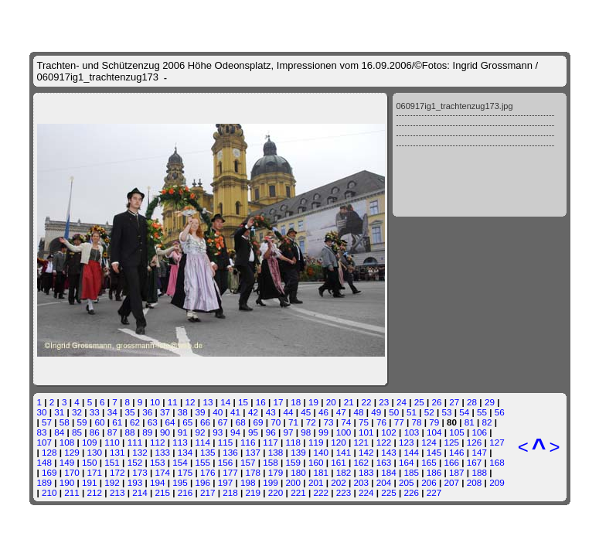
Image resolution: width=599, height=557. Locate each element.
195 (180, 482)
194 (157, 482)
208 (474, 482)
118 (293, 442)
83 (42, 432)
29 (490, 402)
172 (117, 472)
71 (293, 422)
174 (162, 472)
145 (434, 452)
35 (129, 412)
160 (316, 462)
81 (470, 422)
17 (279, 402)
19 (313, 402)
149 (67, 462)
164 (406, 462)
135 (208, 452)
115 (225, 442)
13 (208, 402)
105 (457, 432)
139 (298, 452)
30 (42, 412)
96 (271, 432)
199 (270, 482)
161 (338, 462)
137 (253, 452)
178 (253, 472)
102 (388, 432)
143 (388, 452)
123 (406, 442)
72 (311, 422)
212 (95, 492)
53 (446, 412)
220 (276, 492)
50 (394, 412)
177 (230, 472)
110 (112, 442)
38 (183, 412)
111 (135, 442)
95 (253, 432)
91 (183, 432)
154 (180, 462)
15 (243, 402)
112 (157, 442)
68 (241, 422)
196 (202, 482)
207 (452, 482)
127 (497, 442)
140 (320, 452)
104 (434, 432)
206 (429, 482)
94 (235, 432)
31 (59, 412)
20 (331, 402)
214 (140, 492)
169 (49, 472)
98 (306, 432)
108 (67, 442)
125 (452, 442)
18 (296, 402)
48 (359, 412)
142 (366, 452)
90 (165, 432)
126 (474, 442)
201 (316, 482)
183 (366, 472)
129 (72, 452)
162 (361, 462)
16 (261, 402)
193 (135, 482)
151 (112, 462)
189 (45, 482)
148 (45, 462)
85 (77, 432)
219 (253, 492)
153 (157, 462)
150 (89, 462)
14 (225, 402)
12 (190, 402)
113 (180, 442)
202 (338, 482)
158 (270, 462)
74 (346, 422)
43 (271, 412)
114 (202, 442)
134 (185, 452)
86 (95, 432)
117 (270, 442)
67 (223, 422)
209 (497, 482)
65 (187, 422)
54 (464, 412)
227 (434, 492)
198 (248, 482)
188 (479, 472)
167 (474, 462)
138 (276, 452)
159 (293, 462)
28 (472, 402)
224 (366, 492)
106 (479, 432)
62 (135, 422)
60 (99, 422)
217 (208, 492)
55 (482, 412)
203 (361, 482)
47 (341, 412)
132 (140, 452)
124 (429, 442)
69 (258, 422)
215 (162, 492)
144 (412, 452)
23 (384, 402)
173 (140, 472)
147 (479, 452)
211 (72, 492)
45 (306, 412)
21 (349, 402)
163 (384, 462)
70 (276, 422)
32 (77, 412)
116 (248, 442)
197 (225, 482)
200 (293, 482)
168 (497, 462)
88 (129, 432)
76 (381, 422)
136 (230, 452)
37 (165, 412)
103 (412, 432)
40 (218, 412)
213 (117, 492)
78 (416, 422)
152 (135, 462)
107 (45, 442)
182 (344, 472)
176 (208, 472)
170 (72, 472)
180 (298, 472)
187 (457, 472)
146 (457, 452)
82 (487, 422)
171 (95, 472)
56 (500, 412)
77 (399, 422)
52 (429, 412)
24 (401, 402)
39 (201, 412)
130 (95, 452)
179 (276, 472)
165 (429, 462)
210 (49, 492)
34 (112, 412)
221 (298, 492)
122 (384, 442)
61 (117, 422)
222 (320, 492)
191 (89, 482)
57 (47, 422)
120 (338, 442)
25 (419, 402)
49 (376, 412)
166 (452, 462)
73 (329, 422)
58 (65, 422)
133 (162, 452)
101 (366, 432)
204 (384, 482)
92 (201, 432)
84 (59, 432)
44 (288, 412)
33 (95, 412)
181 (320, 472)
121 (361, 442)
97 (288, 432)
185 (412, 472)
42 (253, 412)
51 (412, 412)
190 (67, 482)
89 (147, 432)
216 (185, 492)
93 (218, 432)
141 (344, 452)
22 (366, 402)
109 (89, 442)
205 (406, 482)
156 (225, 462)
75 (364, 422)
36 (147, 412)
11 (173, 402)
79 (434, 422)
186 (434, 472)
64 (170, 422)
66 (205, 422)
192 (112, 482)
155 (202, 462)
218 (230, 492)
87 (112, 432)
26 (437, 402)
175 (185, 472)
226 (412, 492)
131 (117, 452)
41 (235, 412)
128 (49, 452)
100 (344, 432)
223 (344, 492)
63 (153, 422)
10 (155, 402)
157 (248, 462)
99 (323, 432)
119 (316, 442)
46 (323, 412)
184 (388, 472)
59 (82, 422)
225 (388, 492)
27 (454, 402)
